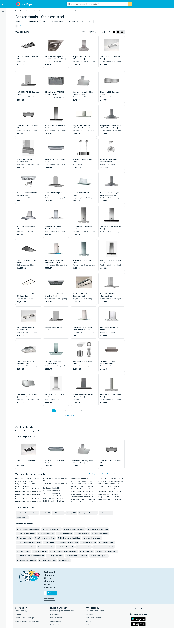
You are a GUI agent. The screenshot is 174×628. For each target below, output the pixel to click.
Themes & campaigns (97, 595)
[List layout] (118, 32)
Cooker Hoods (50, 11)
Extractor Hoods (52, 431)
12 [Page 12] (75, 411)
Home (17, 11)
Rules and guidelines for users (64, 595)
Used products (94, 613)
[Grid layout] (114, 32)
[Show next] (86, 410)
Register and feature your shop (29, 605)
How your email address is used (56, 582)
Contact (20, 598)
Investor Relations (95, 602)
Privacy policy (58, 602)
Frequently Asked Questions (28, 613)
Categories (92, 609)
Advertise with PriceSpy (27, 602)
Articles (91, 605)
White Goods (38, 11)
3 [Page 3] (60, 411)
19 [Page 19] (81, 411)
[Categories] (3, 4)
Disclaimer (56, 598)
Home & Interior (27, 11)
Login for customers (25, 609)
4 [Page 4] (64, 411)
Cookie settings (58, 609)
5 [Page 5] (68, 411)
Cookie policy (57, 605)
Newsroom (92, 598)
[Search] (130, 4)
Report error (69, 415)
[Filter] (3, 12)
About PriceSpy (23, 595)
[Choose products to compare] (103, 32)
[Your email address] (61, 577)
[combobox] (97, 4)
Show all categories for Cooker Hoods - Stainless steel (104, 474)
